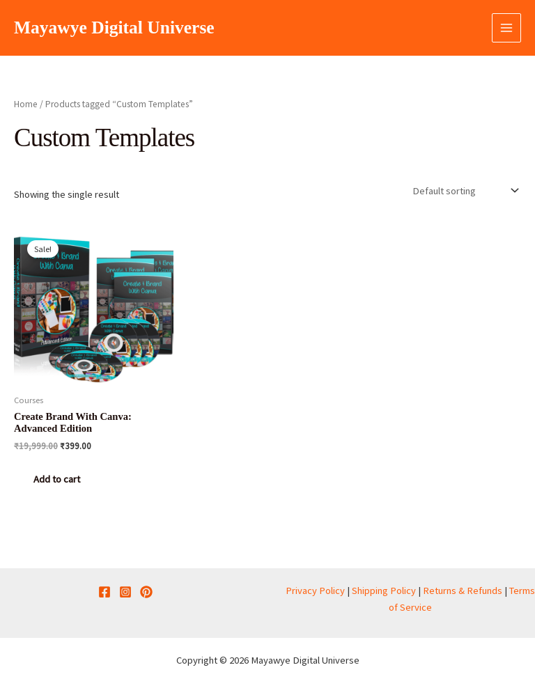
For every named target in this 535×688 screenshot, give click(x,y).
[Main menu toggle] (506, 27)
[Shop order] (464, 190)
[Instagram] (125, 592)
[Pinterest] (146, 592)
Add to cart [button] (56, 479)
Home (26, 104)
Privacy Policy (315, 590)
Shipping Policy (384, 590)
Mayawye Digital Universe (114, 27)
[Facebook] (104, 592)
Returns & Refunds (462, 590)
